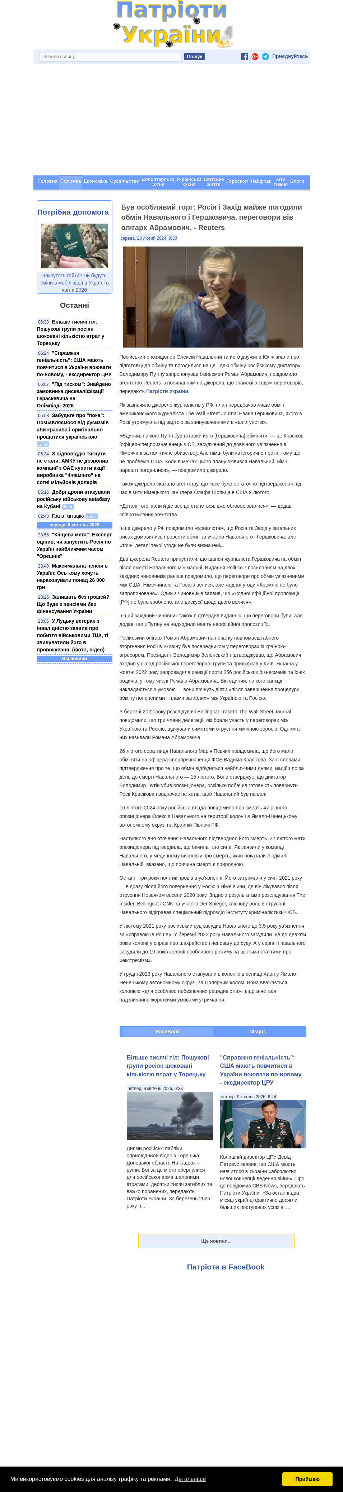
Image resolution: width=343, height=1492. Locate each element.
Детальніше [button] (190, 1479)
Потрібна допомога (73, 212)
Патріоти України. (168, 391)
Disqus (257, 1031)
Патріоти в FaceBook (226, 1267)
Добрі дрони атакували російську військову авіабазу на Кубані (73, 499)
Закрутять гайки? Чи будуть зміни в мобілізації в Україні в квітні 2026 (74, 283)
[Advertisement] (171, 121)
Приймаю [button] (307, 1479)
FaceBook (168, 1031)
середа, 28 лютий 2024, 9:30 (149, 238)
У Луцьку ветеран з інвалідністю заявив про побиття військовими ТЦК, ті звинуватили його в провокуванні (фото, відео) (72, 635)
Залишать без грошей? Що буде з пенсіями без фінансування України (73, 604)
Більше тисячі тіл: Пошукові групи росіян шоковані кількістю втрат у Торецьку (168, 1065)
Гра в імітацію (68, 516)
